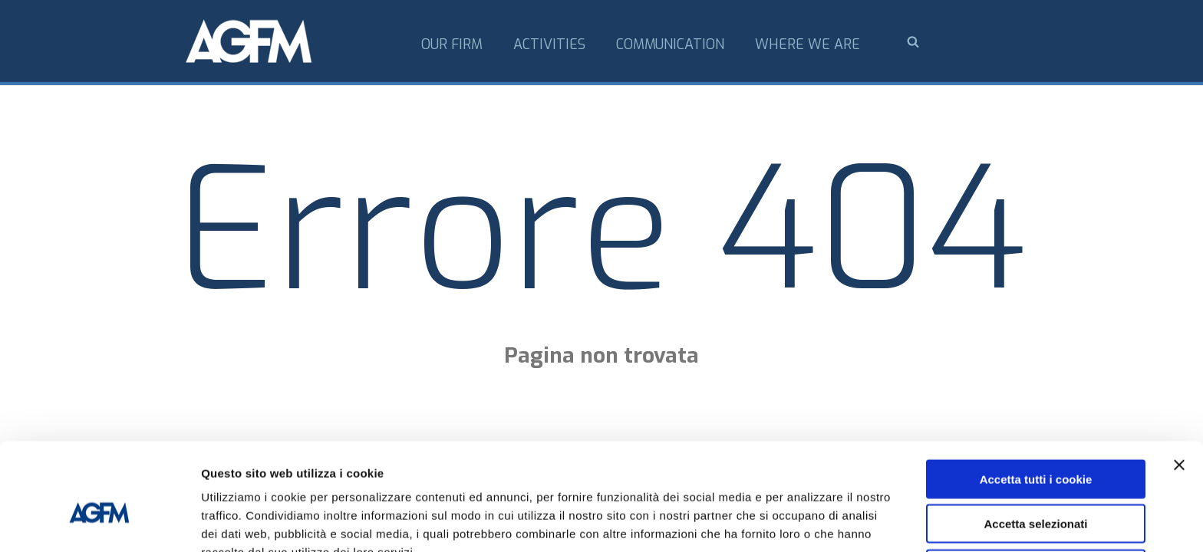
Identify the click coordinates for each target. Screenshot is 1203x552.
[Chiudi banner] (1179, 385)
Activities (549, 44)
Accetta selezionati (1035, 444)
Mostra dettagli (807, 521)
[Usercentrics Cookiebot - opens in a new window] (99, 522)
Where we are (807, 44)
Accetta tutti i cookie (1036, 399)
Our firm (452, 44)
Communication (670, 44)
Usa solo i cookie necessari (1036, 488)
